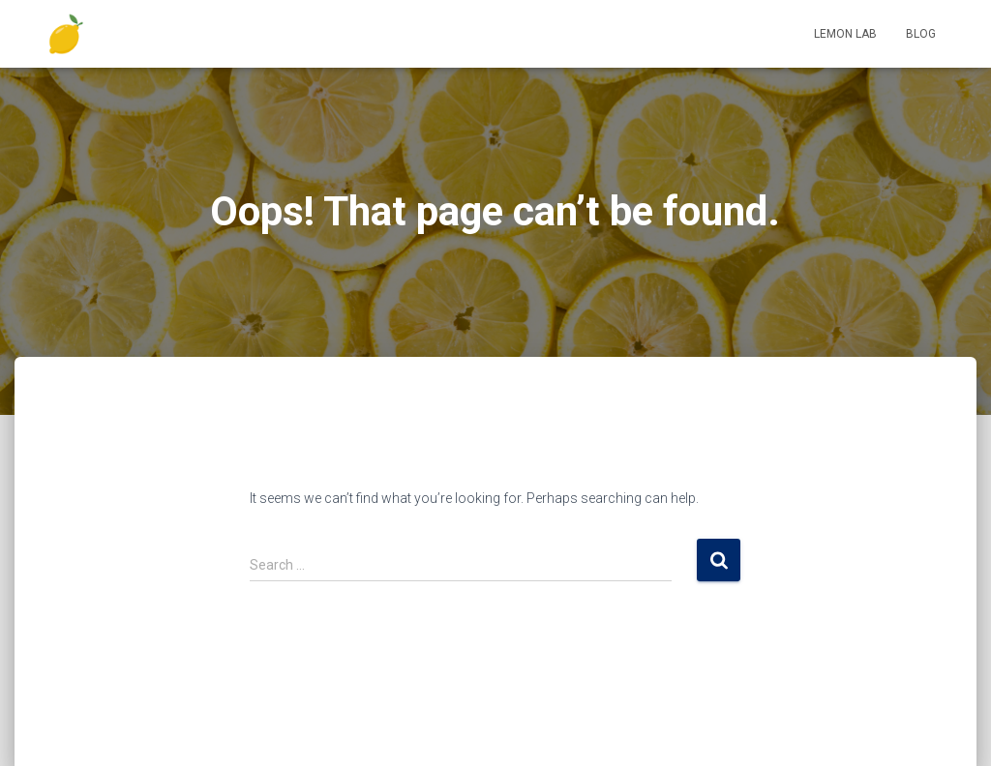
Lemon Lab (845, 34)
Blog (921, 34)
